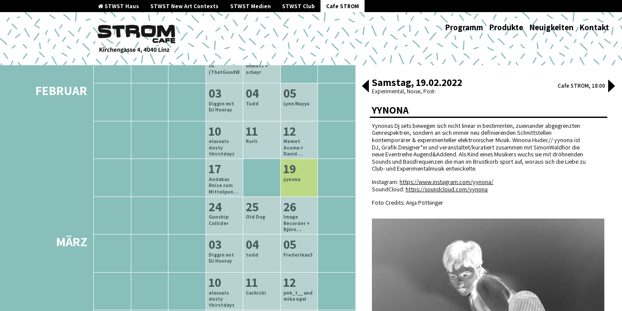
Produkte (506, 27)
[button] (365, 87)
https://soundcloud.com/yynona (447, 189)
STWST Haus (118, 6)
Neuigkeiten (551, 27)
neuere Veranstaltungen (263, 100)
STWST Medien (250, 6)
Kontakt (594, 27)
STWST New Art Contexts (184, 6)
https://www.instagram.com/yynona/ (446, 182)
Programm (464, 27)
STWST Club (298, 6)
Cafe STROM (342, 6)
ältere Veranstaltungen (180, 100)
